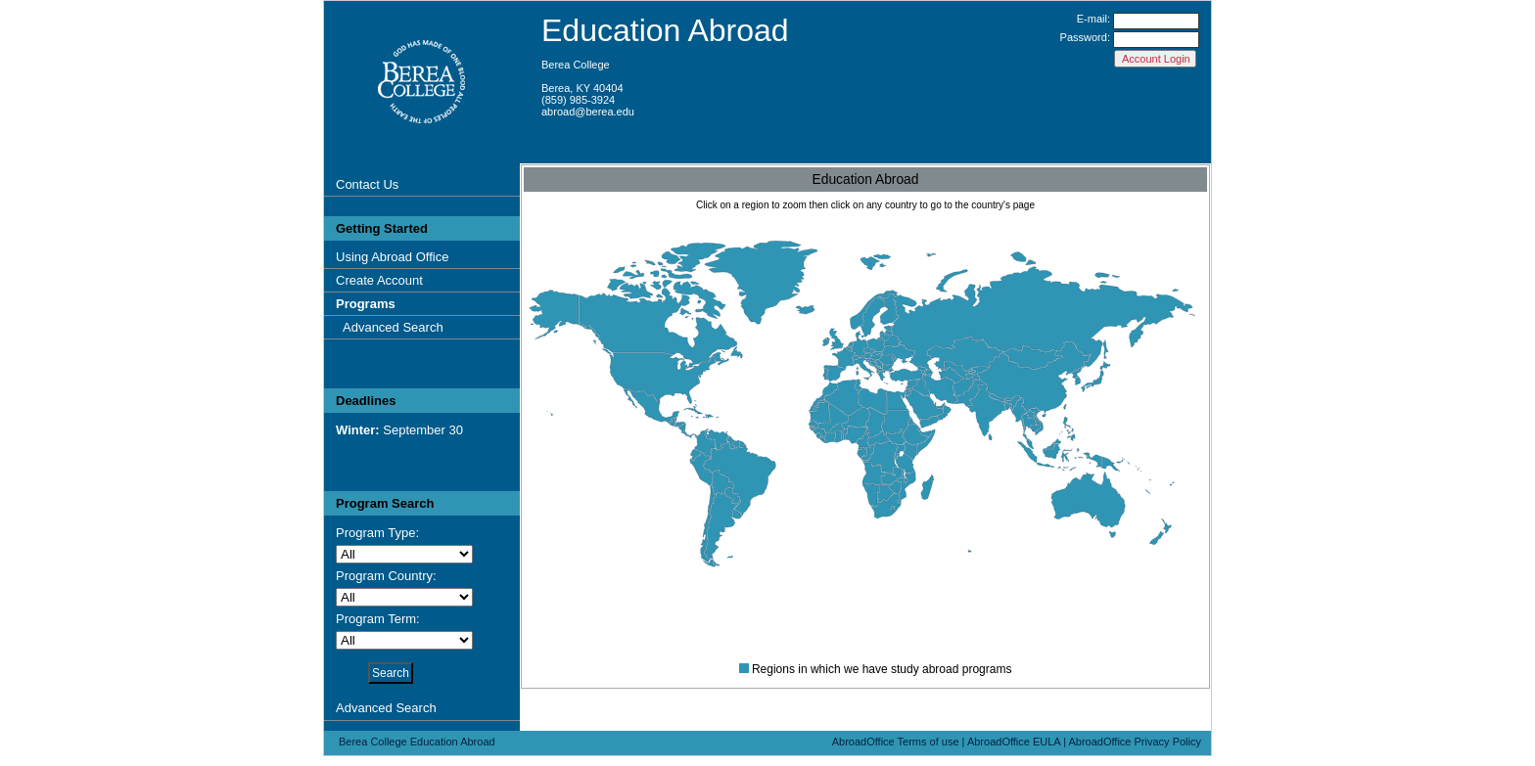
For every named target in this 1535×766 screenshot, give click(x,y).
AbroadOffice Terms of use (895, 741)
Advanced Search (393, 327)
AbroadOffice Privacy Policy (1134, 741)
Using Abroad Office (392, 256)
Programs (365, 303)
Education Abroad (665, 30)
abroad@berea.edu (587, 111)
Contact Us (367, 184)
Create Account (379, 280)
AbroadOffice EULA (1013, 741)
